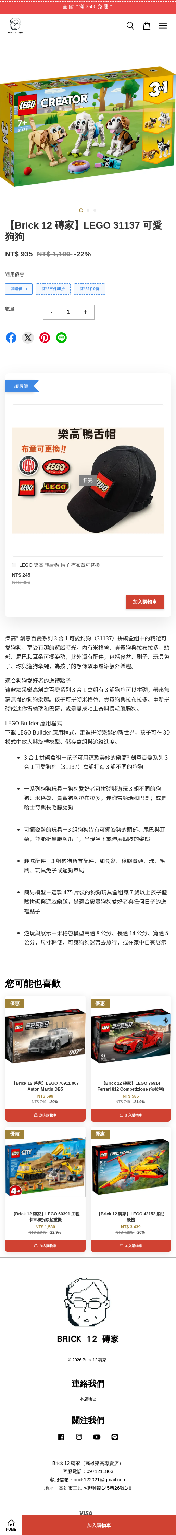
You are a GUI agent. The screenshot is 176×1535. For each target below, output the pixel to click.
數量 (10, 308)
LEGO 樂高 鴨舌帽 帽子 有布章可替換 (56, 566)
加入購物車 (145, 602)
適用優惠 (14, 274)
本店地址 (88, 1398)
